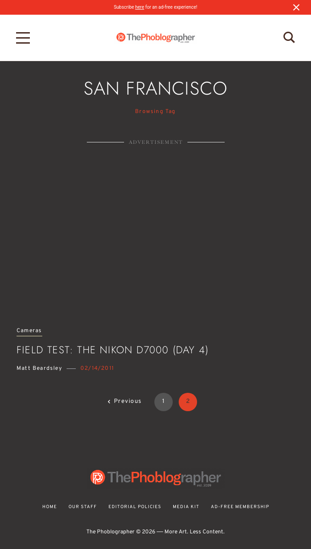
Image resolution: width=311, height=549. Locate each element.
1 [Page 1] (163, 401)
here (139, 7)
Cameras (29, 331)
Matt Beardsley (39, 368)
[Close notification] (296, 7)
